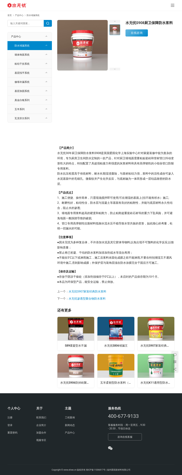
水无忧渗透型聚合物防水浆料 (87, 298)
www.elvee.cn (69, 470)
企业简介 (41, 425)
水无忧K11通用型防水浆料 (157, 382)
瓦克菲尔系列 (22, 118)
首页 (9, 15)
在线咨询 (137, 33)
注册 (9, 417)
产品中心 (16, 36)
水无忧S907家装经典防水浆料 (87, 291)
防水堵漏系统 (22, 45)
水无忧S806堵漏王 (116, 345)
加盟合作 (41, 432)
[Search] (48, 23)
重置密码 (12, 432)
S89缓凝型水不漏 (76, 345)
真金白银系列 (22, 100)
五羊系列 (20, 109)
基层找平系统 (22, 72)
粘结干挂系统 (22, 63)
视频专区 (41, 440)
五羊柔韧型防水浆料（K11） (117, 382)
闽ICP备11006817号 (95, 470)
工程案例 (70, 417)
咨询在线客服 (124, 436)
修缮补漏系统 (22, 82)
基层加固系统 (22, 91)
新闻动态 (70, 425)
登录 (9, 425)
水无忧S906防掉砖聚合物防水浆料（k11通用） (77, 382)
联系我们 (41, 417)
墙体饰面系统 (22, 54)
